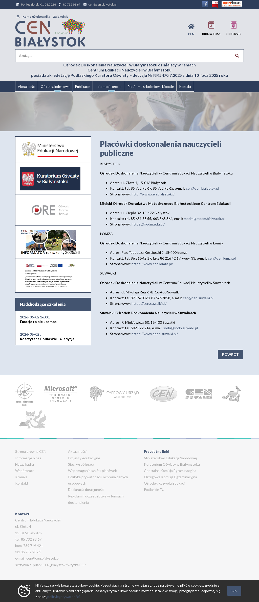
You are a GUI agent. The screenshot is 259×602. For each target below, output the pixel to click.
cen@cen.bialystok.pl (102, 4)
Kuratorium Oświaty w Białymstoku (172, 464)
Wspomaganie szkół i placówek (92, 470)
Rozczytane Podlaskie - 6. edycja (47, 336)
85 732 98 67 (71, 4)
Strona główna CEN (30, 451)
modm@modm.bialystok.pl (204, 218)
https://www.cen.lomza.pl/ (152, 264)
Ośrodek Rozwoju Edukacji (164, 483)
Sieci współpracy (81, 464)
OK (234, 591)
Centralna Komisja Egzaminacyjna (170, 470)
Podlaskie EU (154, 489)
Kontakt (185, 87)
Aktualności (26, 87)
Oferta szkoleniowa (55, 88)
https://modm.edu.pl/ (148, 224)
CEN (191, 29)
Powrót (230, 354)
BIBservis (233, 28)
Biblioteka (211, 28)
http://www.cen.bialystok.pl (153, 194)
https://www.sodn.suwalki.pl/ (155, 334)
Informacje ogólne (109, 88)
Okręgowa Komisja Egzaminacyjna (170, 477)
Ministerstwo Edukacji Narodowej (170, 458)
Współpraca (24, 470)
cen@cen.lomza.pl (222, 258)
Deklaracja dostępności (86, 489)
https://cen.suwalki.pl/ (149, 303)
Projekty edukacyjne (84, 458)
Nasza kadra (24, 464)
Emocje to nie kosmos (38, 319)
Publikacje (82, 87)
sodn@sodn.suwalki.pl (180, 328)
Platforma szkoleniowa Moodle (151, 87)
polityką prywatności (63, 596)
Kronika (21, 477)
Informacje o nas (28, 458)
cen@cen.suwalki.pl (198, 298)
